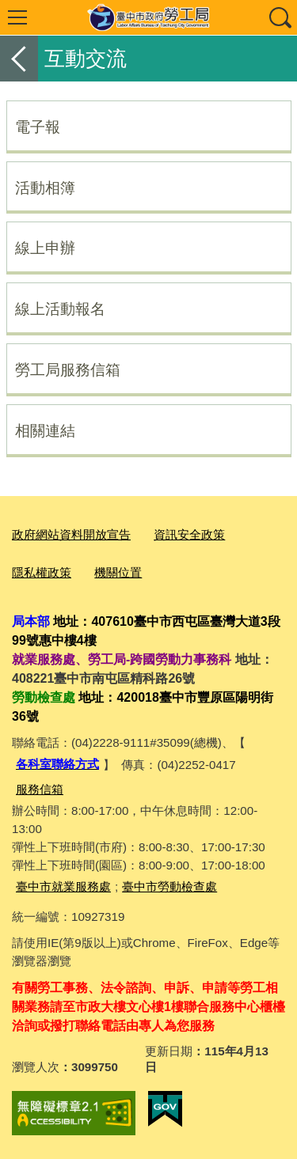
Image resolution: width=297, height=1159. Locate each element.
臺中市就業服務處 (63, 886)
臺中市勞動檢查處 (169, 886)
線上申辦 (45, 247)
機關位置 (118, 572)
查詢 (279, 17)
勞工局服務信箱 (67, 369)
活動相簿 (45, 187)
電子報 (37, 126)
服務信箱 (39, 789)
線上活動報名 (60, 308)
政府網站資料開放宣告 (71, 534)
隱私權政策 (41, 572)
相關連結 (45, 430)
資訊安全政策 (189, 534)
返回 (19, 58)
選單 (17, 17)
